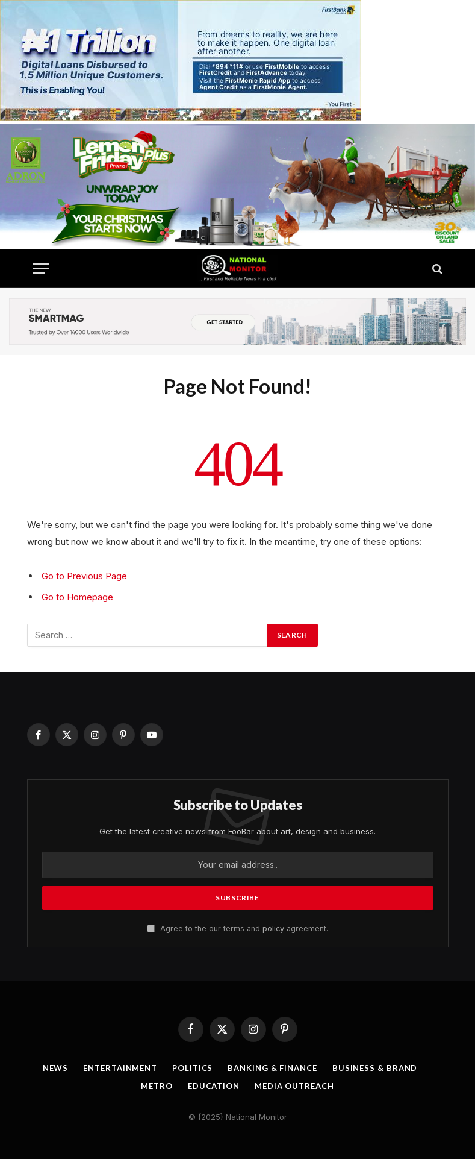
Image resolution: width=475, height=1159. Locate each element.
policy (273, 928)
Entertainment (120, 1068)
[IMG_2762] (180, 117)
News (56, 1068)
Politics (192, 1068)
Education (214, 1086)
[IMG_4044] (237, 242)
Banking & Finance (272, 1068)
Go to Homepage (77, 597)
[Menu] (41, 268)
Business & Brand (375, 1068)
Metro (157, 1086)
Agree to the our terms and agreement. (237, 928)
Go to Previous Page (84, 576)
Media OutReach (294, 1086)
